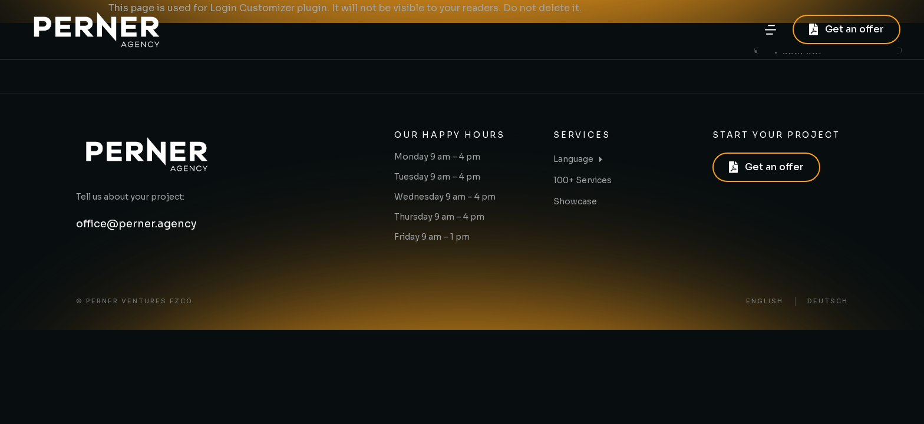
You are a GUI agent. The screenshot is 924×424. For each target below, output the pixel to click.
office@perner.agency (136, 223)
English (764, 301)
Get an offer (846, 29)
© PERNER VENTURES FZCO (134, 301)
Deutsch (827, 301)
